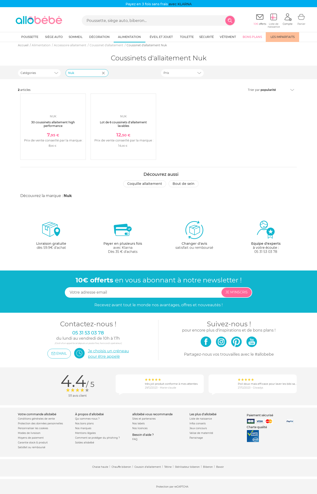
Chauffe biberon (121, 466)
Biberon (208, 466)
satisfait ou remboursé (194, 235)
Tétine (168, 466)
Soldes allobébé (84, 442)
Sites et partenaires (144, 418)
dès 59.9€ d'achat (51, 237)
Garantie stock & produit (33, 442)
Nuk (68, 195)
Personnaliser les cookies (33, 428)
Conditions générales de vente (36, 418)
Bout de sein (183, 184)
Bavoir (220, 466)
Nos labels (138, 423)
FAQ (134, 439)
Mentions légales (85, 433)
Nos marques (83, 428)
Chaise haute (100, 466)
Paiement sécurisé (260, 415)
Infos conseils (197, 423)
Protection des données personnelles (40, 423)
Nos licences (140, 428)
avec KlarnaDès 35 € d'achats (122, 237)
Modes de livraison (29, 433)
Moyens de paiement (31, 437)
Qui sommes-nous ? (87, 418)
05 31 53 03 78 (265, 252)
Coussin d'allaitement (147, 466)
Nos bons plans (84, 423)
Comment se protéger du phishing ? (97, 437)
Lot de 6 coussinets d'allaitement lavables (123, 123)
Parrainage (196, 437)
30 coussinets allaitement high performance (53, 123)
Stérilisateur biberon (187, 466)
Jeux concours (198, 428)
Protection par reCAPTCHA (172, 486)
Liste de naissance (200, 418)
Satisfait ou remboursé (31, 447)
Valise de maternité (201, 433)
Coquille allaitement (144, 184)
